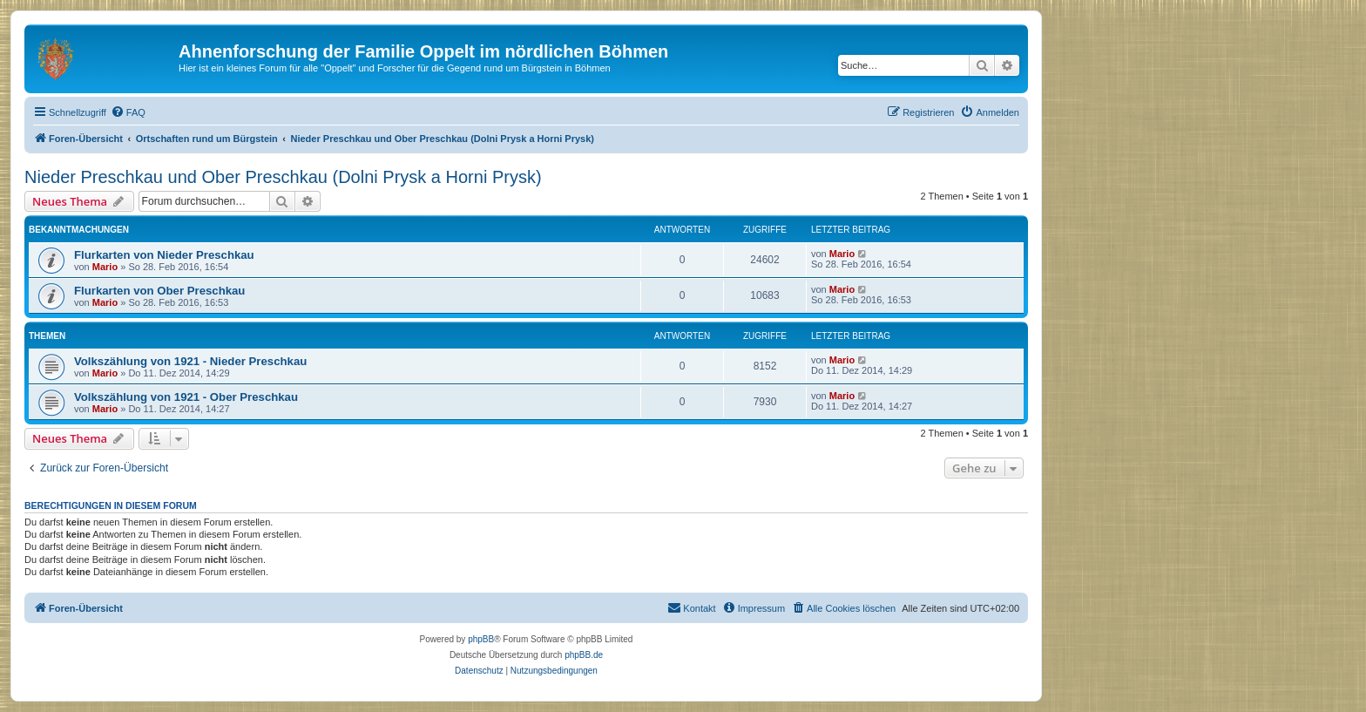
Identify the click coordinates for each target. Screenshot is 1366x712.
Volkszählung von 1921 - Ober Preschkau (186, 396)
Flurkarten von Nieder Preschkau (164, 254)
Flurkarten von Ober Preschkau (159, 290)
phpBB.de (584, 655)
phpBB (481, 639)
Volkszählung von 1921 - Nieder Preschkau (190, 361)
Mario (105, 266)
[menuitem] (128, 112)
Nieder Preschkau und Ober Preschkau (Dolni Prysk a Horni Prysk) (283, 176)
